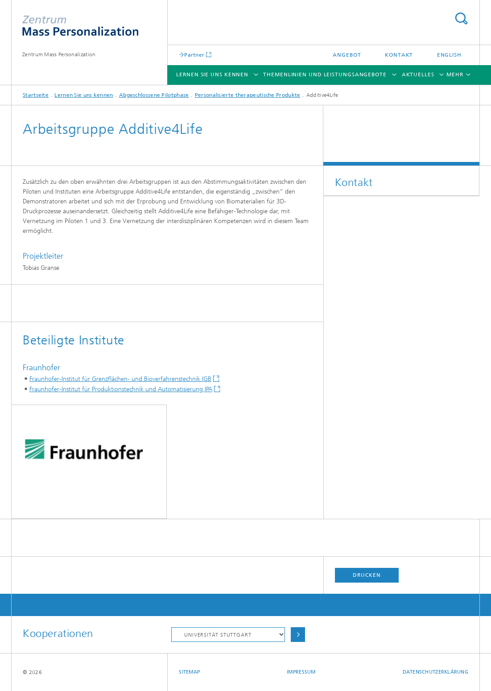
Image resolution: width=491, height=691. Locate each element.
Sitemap (189, 672)
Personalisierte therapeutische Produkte (248, 95)
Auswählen (298, 634)
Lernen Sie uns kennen (212, 74)
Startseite (36, 95)
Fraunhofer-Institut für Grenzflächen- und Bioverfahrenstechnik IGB (120, 379)
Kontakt (399, 55)
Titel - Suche (461, 18)
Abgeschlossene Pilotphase (154, 95)
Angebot (347, 55)
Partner (194, 55)
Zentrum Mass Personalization (58, 54)
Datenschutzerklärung (436, 672)
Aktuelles (418, 74)
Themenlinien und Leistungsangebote (325, 74)
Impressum (301, 672)
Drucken (366, 575)
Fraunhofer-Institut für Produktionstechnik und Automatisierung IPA (120, 389)
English (449, 55)
